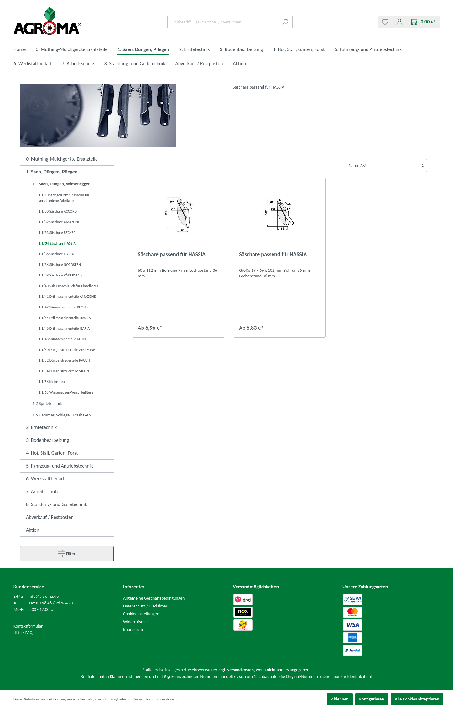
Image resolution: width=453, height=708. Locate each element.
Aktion (32, 530)
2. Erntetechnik (41, 427)
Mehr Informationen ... (162, 699)
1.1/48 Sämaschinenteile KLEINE (63, 339)
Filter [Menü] (66, 552)
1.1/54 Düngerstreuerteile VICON (64, 371)
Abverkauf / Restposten (50, 517)
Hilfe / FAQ (23, 632)
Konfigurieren (371, 699)
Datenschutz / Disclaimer (145, 606)
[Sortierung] (386, 165)
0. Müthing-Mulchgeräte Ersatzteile (62, 159)
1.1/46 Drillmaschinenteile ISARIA (64, 328)
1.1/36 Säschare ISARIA (56, 254)
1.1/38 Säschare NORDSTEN (60, 264)
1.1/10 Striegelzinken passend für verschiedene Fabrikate (64, 198)
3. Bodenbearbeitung (47, 440)
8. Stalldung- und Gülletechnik (56, 504)
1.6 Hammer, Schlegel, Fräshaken (61, 415)
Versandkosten (240, 670)
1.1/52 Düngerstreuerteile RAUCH (64, 360)
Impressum (133, 629)
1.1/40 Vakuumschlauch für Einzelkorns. (69, 286)
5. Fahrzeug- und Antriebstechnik (59, 466)
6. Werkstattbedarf (45, 479)
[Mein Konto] (399, 22)
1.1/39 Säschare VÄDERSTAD (60, 275)
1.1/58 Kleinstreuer (53, 382)
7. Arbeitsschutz (42, 491)
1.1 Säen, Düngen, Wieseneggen (61, 184)
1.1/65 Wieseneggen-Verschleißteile (66, 392)
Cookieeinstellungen (141, 614)
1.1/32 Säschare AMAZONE (59, 222)
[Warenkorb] (423, 22)
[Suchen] (285, 22)
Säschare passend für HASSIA (172, 254)
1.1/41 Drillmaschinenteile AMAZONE (67, 296)
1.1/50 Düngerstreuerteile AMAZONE (67, 350)
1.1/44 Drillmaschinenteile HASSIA (65, 318)
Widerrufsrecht (136, 621)
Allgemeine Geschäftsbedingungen (154, 598)
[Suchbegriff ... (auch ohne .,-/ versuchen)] (222, 22)
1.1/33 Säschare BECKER (57, 232)
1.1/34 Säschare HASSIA (57, 243)
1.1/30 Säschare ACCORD (58, 211)
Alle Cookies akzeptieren (417, 699)
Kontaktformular (28, 626)
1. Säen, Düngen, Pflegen (52, 172)
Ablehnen (340, 699)
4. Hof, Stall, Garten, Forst (52, 453)
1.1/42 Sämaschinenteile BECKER (64, 307)
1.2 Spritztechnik (47, 403)
